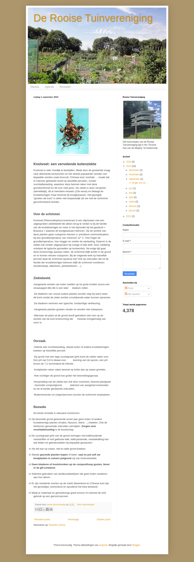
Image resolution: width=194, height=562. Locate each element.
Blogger (136, 545)
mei (131, 193)
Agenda (49, 86)
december (134, 170)
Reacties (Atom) (57, 525)
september (134, 179)
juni (131, 188)
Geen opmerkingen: (86, 504)
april (131, 197)
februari (133, 206)
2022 (129, 216)
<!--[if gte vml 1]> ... (138, 183)
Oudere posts (103, 519)
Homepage (73, 519)
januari (132, 210)
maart (132, 201)
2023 (129, 166)
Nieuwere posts (42, 519)
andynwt (103, 545)
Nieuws (35, 86)
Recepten (65, 86)
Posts (129, 288)
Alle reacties (132, 294)
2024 (129, 161)
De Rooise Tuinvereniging (93, 18)
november (134, 174)
